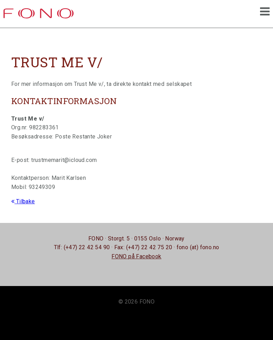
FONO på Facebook (136, 256)
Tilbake (23, 201)
